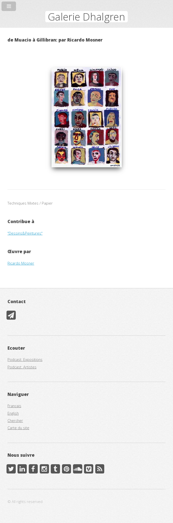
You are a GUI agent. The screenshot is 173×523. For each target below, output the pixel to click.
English (13, 413)
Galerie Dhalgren (86, 17)
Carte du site (18, 427)
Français (14, 405)
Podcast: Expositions (25, 359)
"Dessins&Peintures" (25, 233)
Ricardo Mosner (21, 263)
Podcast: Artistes (22, 366)
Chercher (15, 420)
